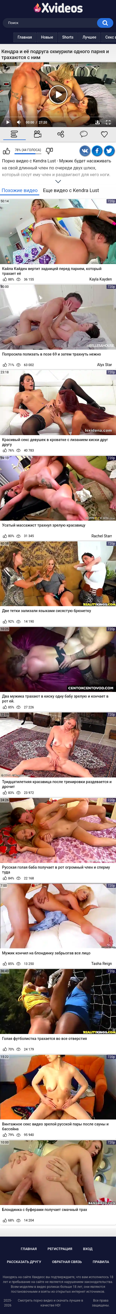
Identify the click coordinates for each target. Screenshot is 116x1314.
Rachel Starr (101, 536)
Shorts (57, 37)
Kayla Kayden (100, 279)
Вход (87, 1249)
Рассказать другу (24, 1262)
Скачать (97, 122)
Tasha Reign (101, 963)
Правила (101, 1262)
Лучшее (78, 37)
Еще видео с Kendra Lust (71, 190)
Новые (36, 37)
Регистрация (59, 1249)
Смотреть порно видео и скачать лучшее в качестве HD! (50, 1303)
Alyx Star (104, 365)
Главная (14, 37)
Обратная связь (67, 1262)
